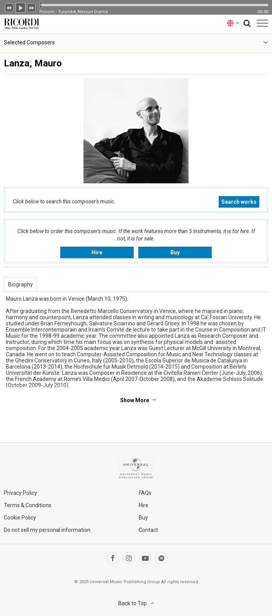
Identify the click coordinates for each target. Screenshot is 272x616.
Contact (148, 530)
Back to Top (132, 603)
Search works (239, 202)
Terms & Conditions (27, 505)
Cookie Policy (20, 517)
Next (31, 7)
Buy (175, 252)
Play (20, 7)
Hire (97, 252)
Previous (9, 7)
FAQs (145, 493)
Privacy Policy (20, 493)
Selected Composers (29, 42)
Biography (20, 284)
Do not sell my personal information (47, 530)
